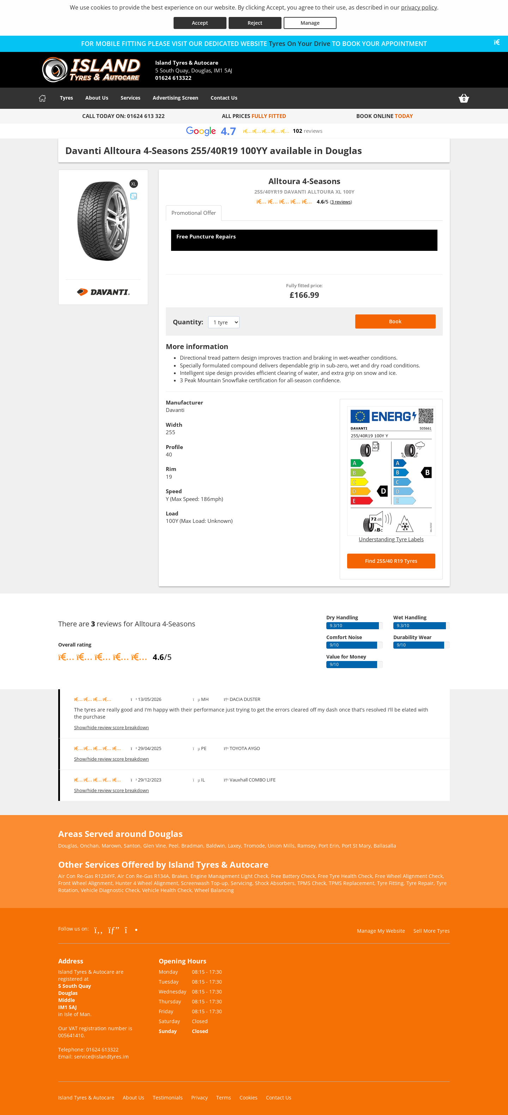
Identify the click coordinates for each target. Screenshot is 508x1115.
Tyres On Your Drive (299, 41)
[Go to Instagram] (131, 927)
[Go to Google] (114, 927)
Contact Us (224, 95)
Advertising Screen (175, 95)
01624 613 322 (146, 113)
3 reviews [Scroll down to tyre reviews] (341, 199)
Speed (174, 488)
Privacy (199, 1095)
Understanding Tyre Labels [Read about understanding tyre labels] (391, 537)
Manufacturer (184, 400)
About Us (96, 95)
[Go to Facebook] (98, 927)
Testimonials (168, 1095)
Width (174, 422)
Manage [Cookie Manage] (310, 20)
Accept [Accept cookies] (200, 20)
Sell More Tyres (431, 928)
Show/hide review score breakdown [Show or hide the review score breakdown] (111, 725)
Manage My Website (381, 928)
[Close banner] (499, 40)
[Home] (42, 96)
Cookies (249, 1095)
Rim (171, 466)
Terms (223, 1095)
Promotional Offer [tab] (193, 210)
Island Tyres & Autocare (86, 1095)
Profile (174, 444)
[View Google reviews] (254, 128)
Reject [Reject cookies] (255, 20)
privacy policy (419, 7)
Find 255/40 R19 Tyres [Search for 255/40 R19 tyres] (391, 558)
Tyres (66, 95)
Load (172, 511)
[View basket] (464, 96)
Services (130, 95)
